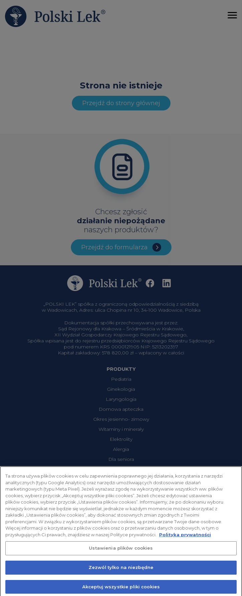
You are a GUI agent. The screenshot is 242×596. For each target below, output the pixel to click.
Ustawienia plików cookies (121, 551)
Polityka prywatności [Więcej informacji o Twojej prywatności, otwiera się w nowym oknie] (185, 538)
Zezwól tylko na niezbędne (121, 571)
